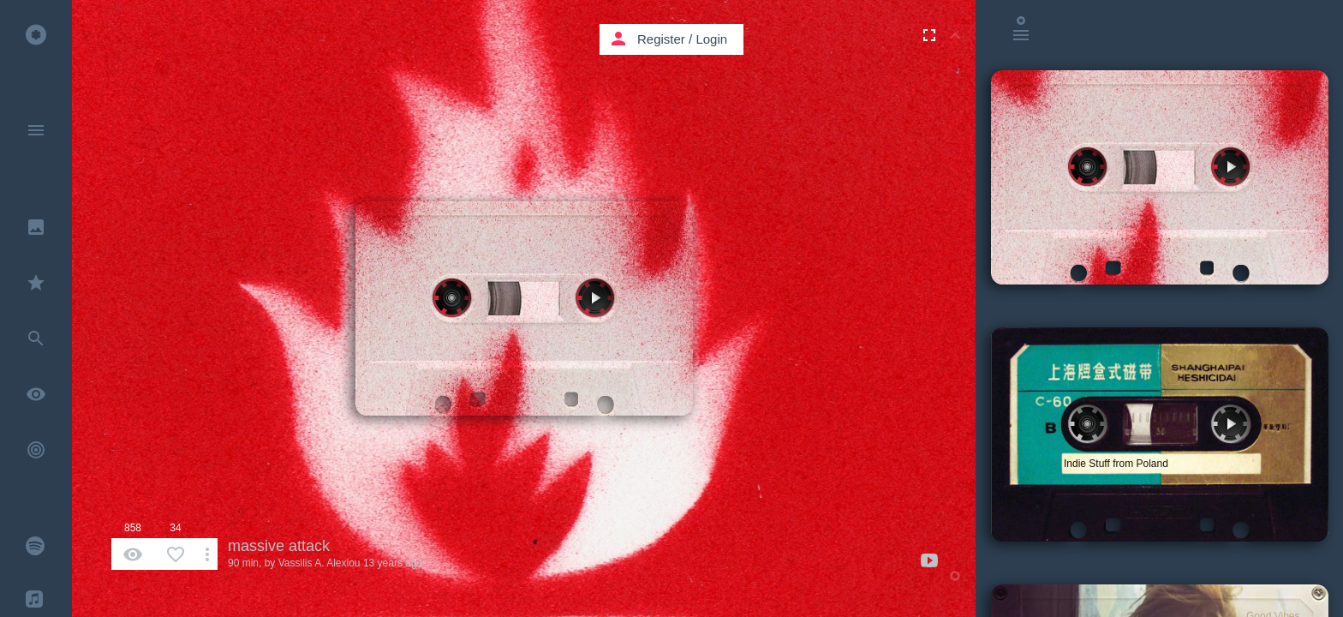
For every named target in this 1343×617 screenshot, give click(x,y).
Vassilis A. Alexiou (319, 563)
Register (661, 39)
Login (711, 39)
